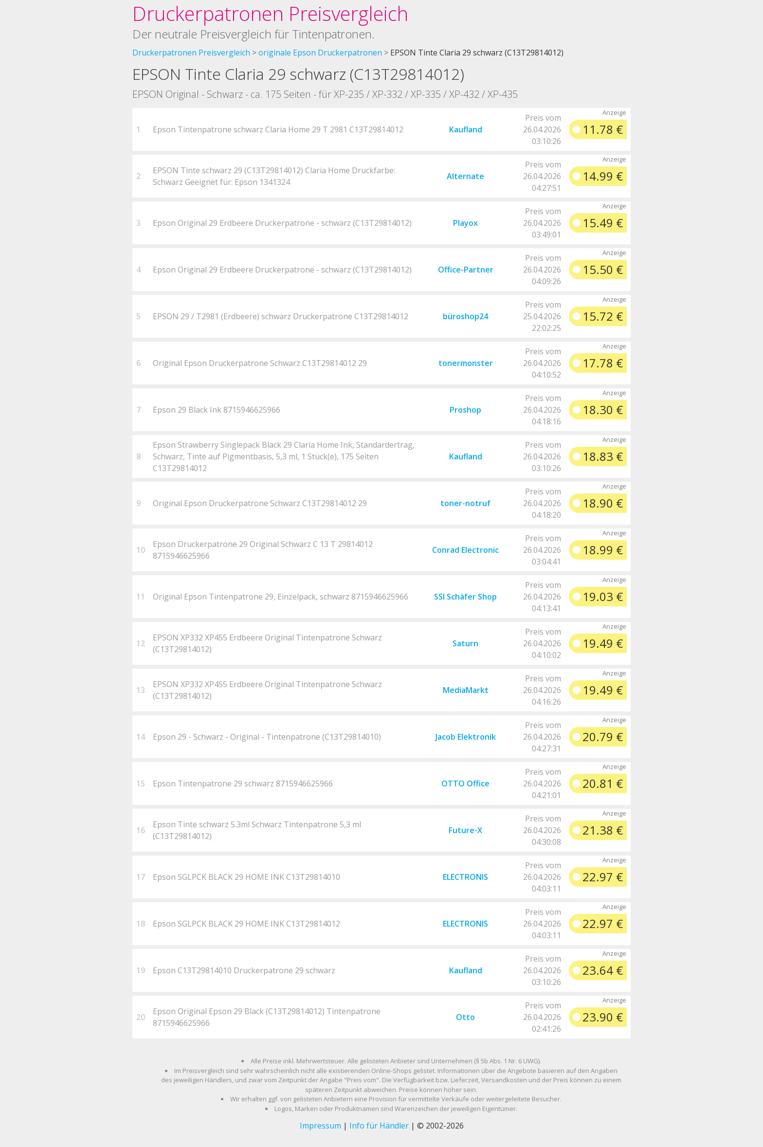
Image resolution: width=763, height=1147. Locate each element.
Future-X (465, 830)
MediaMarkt (466, 690)
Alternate (465, 176)
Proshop (465, 409)
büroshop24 (465, 316)
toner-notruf (465, 503)
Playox (465, 223)
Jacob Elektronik (466, 736)
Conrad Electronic (465, 550)
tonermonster (465, 363)
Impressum (320, 1125)
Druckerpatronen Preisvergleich (270, 13)
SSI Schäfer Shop (465, 596)
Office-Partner (465, 269)
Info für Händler (379, 1125)
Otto (465, 1017)
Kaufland (465, 129)
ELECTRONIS (465, 877)
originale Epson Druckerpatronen (320, 52)
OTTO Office (465, 783)
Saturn (465, 643)
